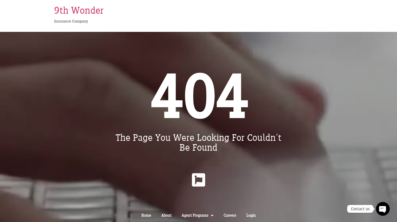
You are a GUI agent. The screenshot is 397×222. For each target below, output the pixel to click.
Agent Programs (197, 215)
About (166, 215)
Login (251, 215)
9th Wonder (79, 10)
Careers (230, 215)
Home (146, 215)
